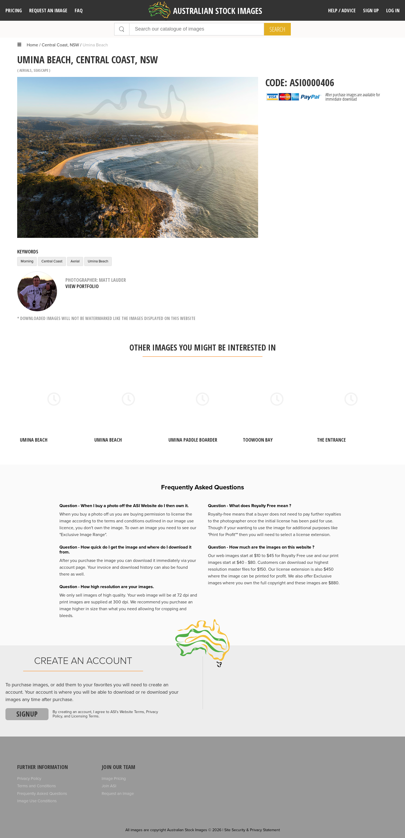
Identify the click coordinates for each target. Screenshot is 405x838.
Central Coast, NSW (60, 45)
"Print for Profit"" (223, 534)
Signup (27, 714)
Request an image (48, 10)
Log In (393, 10)
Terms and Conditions (36, 785)
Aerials (25, 70)
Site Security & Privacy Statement (252, 830)
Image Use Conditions (37, 800)
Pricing (13, 10)
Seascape (41, 70)
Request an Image (118, 793)
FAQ (79, 10)
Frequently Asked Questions (42, 793)
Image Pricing (114, 778)
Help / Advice (342, 10)
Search (277, 29)
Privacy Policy (29, 778)
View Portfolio (82, 286)
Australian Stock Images (205, 11)
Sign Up (371, 10)
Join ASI (109, 785)
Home (32, 45)
